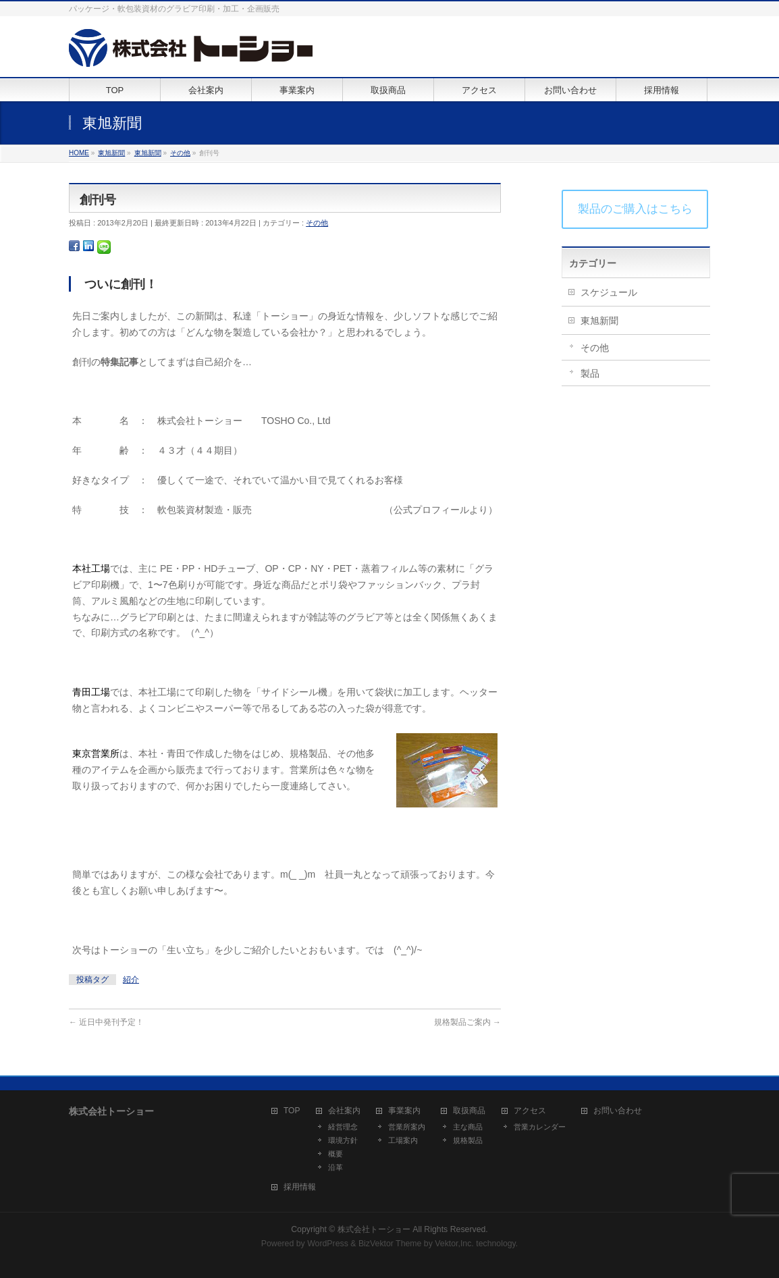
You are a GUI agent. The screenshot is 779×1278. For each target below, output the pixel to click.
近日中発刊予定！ (106, 1022)
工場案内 (403, 1140)
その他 (317, 223)
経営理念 (343, 1127)
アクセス (530, 1111)
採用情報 (300, 1187)
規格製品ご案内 (467, 1022)
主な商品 (468, 1127)
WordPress (327, 1243)
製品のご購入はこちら (635, 209)
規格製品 (468, 1140)
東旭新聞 (599, 320)
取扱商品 (469, 1111)
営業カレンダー (540, 1127)
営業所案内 (406, 1127)
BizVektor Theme (390, 1243)
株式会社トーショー (374, 1229)
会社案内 (344, 1111)
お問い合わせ (617, 1111)
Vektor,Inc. (454, 1243)
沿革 (335, 1167)
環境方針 (343, 1140)
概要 (335, 1154)
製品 (590, 373)
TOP (292, 1111)
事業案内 (404, 1111)
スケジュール (609, 292)
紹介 (131, 979)
